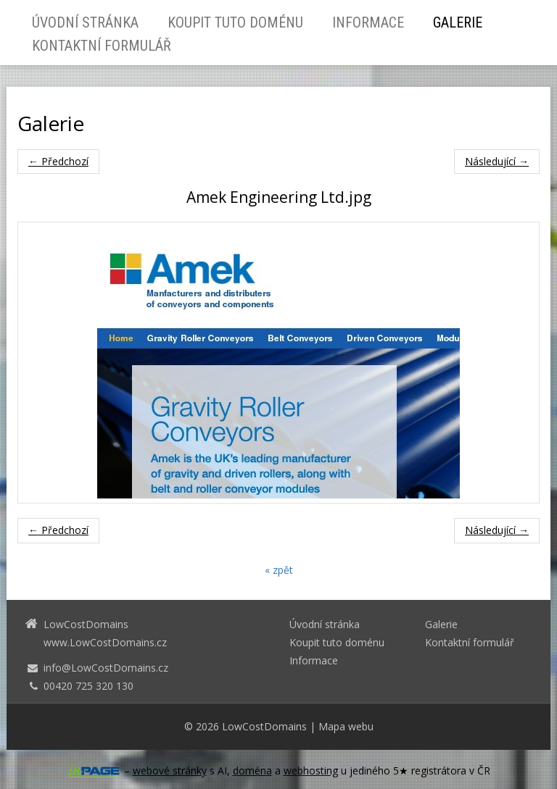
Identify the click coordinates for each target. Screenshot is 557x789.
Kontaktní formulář (101, 45)
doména (252, 770)
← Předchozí (58, 161)
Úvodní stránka (85, 22)
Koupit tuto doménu (235, 22)
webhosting (311, 770)
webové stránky (170, 770)
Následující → (497, 161)
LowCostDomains (264, 726)
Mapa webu (346, 726)
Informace (368, 22)
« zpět (279, 570)
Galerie (457, 22)
